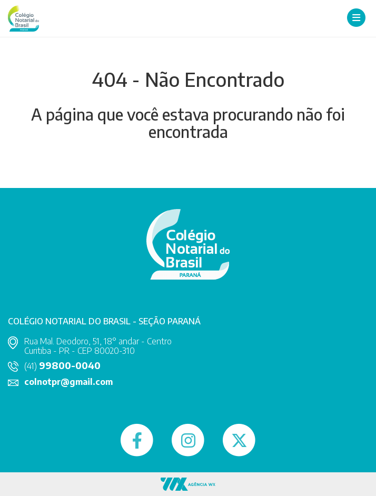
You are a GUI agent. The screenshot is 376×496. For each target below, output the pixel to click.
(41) (62, 366)
